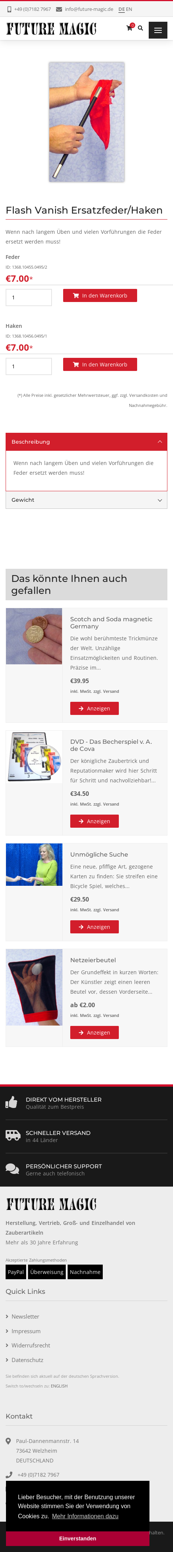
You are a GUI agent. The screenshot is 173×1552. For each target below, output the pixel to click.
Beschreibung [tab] (87, 441)
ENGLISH (59, 1386)
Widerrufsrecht (31, 1345)
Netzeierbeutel (93, 960)
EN (129, 9)
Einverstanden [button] (77, 1539)
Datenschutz (27, 1360)
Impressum (26, 1331)
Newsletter (25, 1316)
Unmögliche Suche (99, 854)
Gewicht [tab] (87, 499)
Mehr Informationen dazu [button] (85, 1516)
